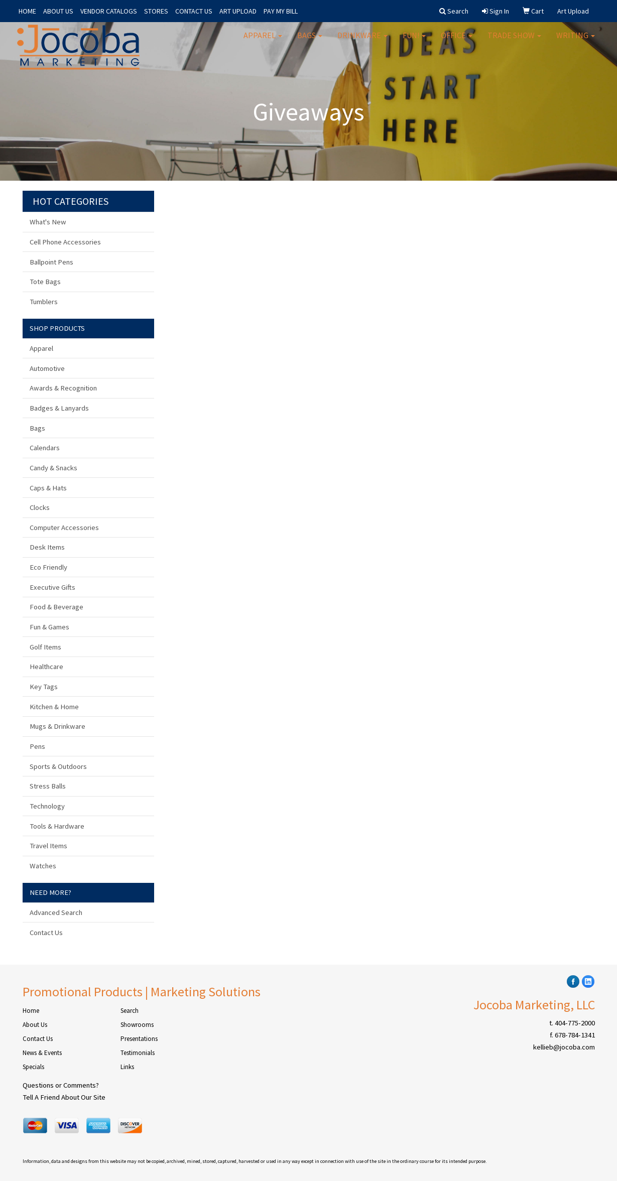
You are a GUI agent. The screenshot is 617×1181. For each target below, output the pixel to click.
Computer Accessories (64, 527)
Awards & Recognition (63, 387)
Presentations (139, 1038)
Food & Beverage (56, 606)
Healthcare (46, 666)
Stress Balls (48, 786)
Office (456, 40)
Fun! (414, 40)
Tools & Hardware (57, 826)
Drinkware (362, 40)
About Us (35, 1024)
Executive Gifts (52, 587)
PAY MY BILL (281, 11)
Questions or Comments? (61, 1085)
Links (127, 1067)
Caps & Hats (48, 487)
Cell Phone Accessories (65, 241)
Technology (47, 806)
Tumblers (44, 301)
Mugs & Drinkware (57, 726)
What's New (48, 221)
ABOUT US (58, 11)
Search (129, 1010)
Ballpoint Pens (51, 262)
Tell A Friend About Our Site (64, 1097)
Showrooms (137, 1024)
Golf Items (45, 646)
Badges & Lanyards (59, 408)
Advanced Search (56, 912)
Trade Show (514, 40)
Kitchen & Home (54, 706)
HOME (27, 11)
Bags (309, 40)
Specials (33, 1067)
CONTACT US (193, 11)
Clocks (40, 507)
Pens (37, 746)
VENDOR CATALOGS (108, 11)
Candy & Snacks (53, 467)
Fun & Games (49, 626)
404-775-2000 (575, 1022)
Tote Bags (45, 281)
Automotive (47, 368)
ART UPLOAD (238, 11)
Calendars (45, 447)
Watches (43, 865)
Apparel (262, 40)
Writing (575, 40)
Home (31, 1010)
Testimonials (137, 1052)
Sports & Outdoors (58, 766)
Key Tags (44, 686)
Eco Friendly (48, 567)
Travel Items (48, 845)
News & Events (42, 1052)
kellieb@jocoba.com (564, 1047)
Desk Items (47, 547)
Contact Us (46, 932)
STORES (156, 11)
